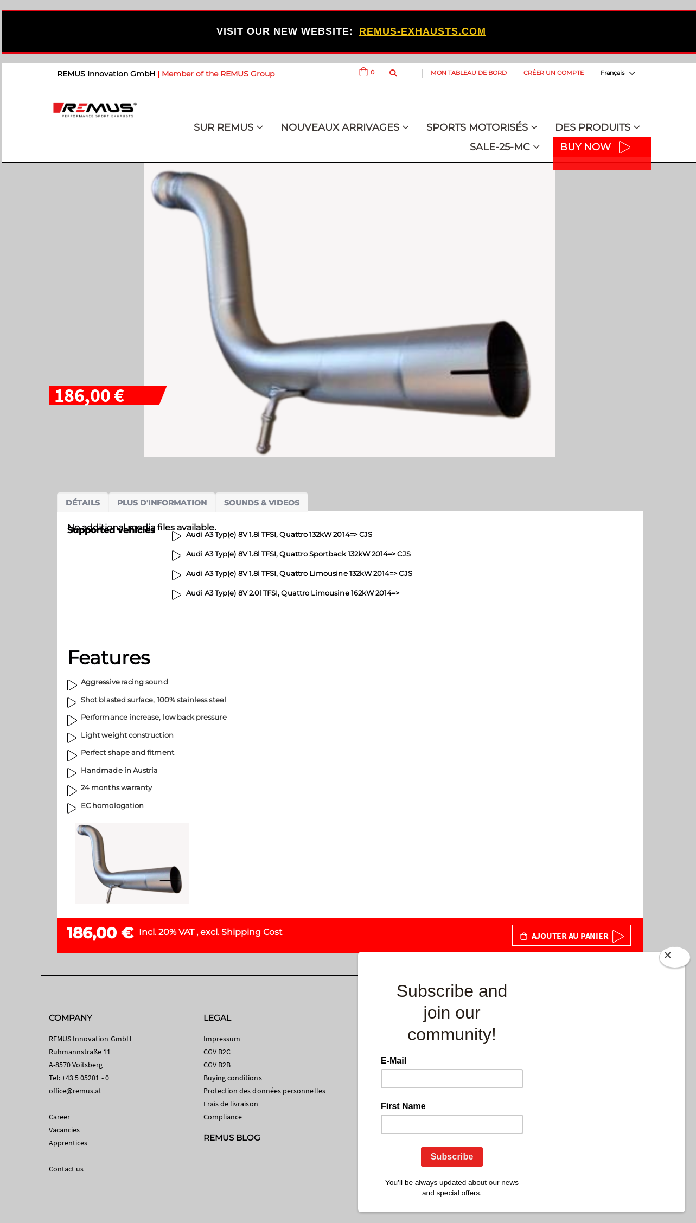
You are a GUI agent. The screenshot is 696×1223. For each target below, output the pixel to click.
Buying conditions (232, 1078)
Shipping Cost (252, 932)
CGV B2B (217, 1065)
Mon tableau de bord (469, 72)
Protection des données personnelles (264, 1091)
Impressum (222, 1038)
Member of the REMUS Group (218, 74)
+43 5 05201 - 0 (85, 1078)
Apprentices (68, 1143)
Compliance (222, 1117)
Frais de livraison (230, 1104)
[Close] (675, 959)
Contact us (66, 1169)
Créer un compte (553, 72)
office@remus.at (75, 1091)
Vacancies (64, 1130)
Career (59, 1117)
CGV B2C (217, 1051)
